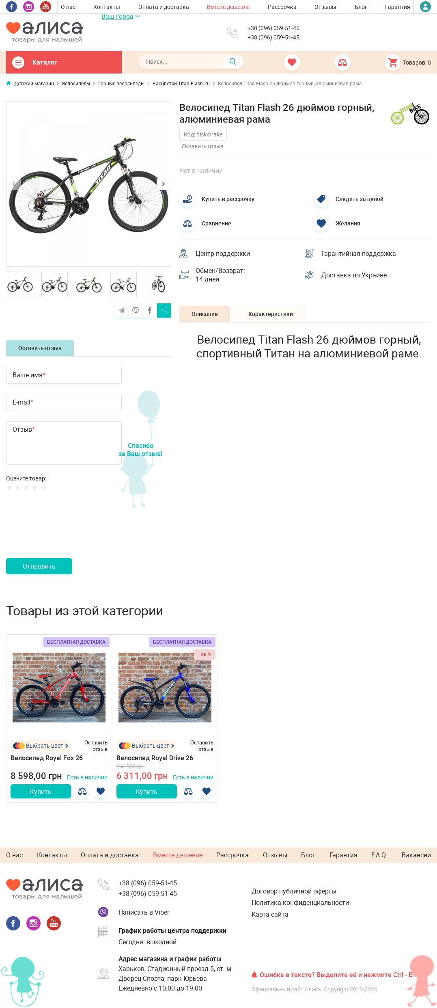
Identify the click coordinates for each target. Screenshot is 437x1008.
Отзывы (325, 7)
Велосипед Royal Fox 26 (47, 757)
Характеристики (270, 314)
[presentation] (67, 534)
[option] (88, 184)
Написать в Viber (143, 912)
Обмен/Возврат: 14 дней (220, 274)
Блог (361, 7)
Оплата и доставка (163, 7)
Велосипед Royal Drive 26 (154, 757)
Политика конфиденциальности (300, 902)
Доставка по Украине (354, 274)
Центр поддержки (223, 253)
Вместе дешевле (228, 7)
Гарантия (397, 7)
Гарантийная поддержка (358, 253)
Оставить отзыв (40, 348)
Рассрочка (282, 7)
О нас (68, 7)
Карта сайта (270, 914)
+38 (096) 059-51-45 (273, 28)
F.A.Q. (379, 854)
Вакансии (416, 854)
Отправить (39, 566)
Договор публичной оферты (294, 891)
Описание (205, 314)
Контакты (106, 7)
